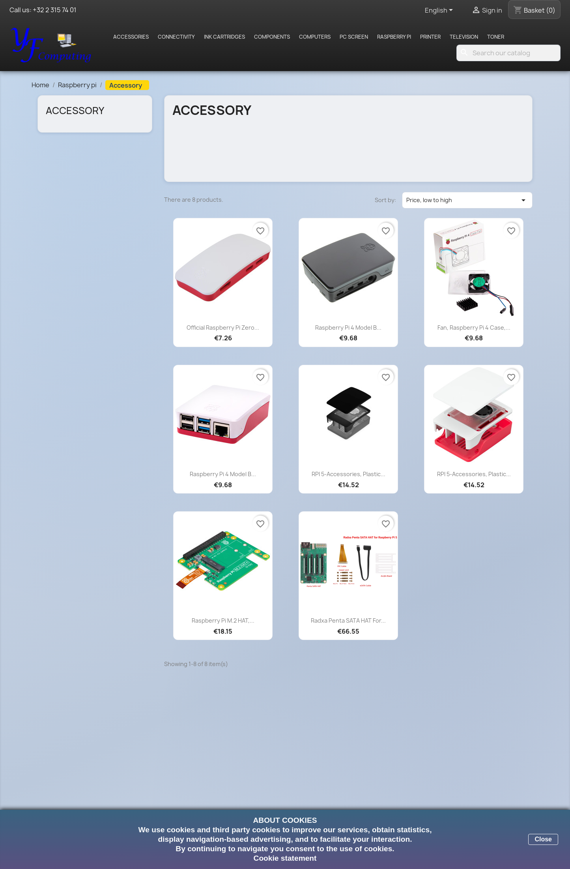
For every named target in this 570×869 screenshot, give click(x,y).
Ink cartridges (224, 36)
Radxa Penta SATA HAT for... (348, 620)
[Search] (508, 53)
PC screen (354, 36)
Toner (495, 36)
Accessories (131, 36)
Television (464, 36)
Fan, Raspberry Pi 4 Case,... (473, 327)
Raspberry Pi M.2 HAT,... (223, 620)
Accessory (75, 110)
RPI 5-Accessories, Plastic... (348, 474)
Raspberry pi (394, 36)
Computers (315, 36)
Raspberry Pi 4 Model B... (348, 327)
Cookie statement (285, 858)
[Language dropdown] (440, 10)
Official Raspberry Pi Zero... (223, 327)
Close (543, 839)
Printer (430, 36)
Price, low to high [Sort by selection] (467, 200)
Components (272, 36)
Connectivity (176, 36)
